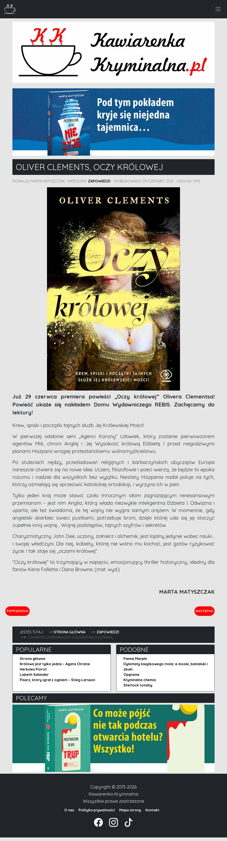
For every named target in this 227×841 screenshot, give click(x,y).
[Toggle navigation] (218, 9)
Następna (201, 612)
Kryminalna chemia (139, 683)
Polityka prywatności (96, 813)
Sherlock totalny (137, 688)
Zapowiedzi (99, 181)
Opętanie (131, 678)
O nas (69, 813)
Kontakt (152, 813)
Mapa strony (130, 813)
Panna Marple (135, 662)
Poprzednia (38, 612)
